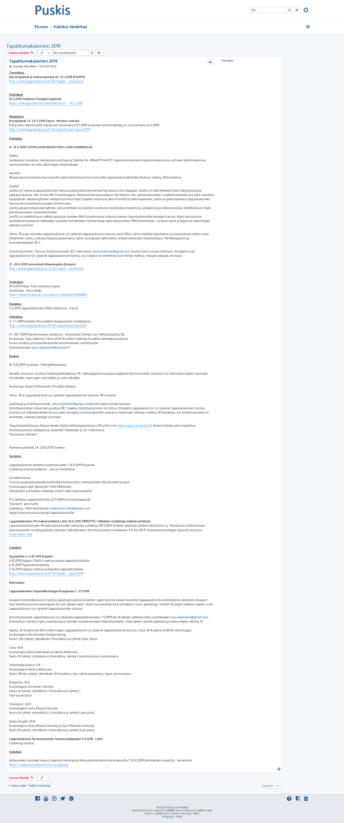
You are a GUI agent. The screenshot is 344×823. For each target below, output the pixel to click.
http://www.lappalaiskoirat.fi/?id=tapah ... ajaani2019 (46, 573)
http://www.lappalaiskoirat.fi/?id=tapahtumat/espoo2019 (49, 129)
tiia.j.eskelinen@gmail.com (189, 617)
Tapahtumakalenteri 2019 (33, 46)
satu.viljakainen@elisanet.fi (50, 347)
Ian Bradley (182, 807)
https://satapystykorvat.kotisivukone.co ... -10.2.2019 (45, 103)
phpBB (169, 810)
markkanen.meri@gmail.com (70, 508)
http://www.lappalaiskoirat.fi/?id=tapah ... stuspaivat (46, 81)
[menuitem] (306, 10)
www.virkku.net (20, 534)
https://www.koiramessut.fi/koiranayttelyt (39, 765)
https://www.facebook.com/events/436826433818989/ (48, 295)
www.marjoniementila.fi (133, 425)
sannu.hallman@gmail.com (111, 251)
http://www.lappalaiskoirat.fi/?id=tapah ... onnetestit (46, 268)
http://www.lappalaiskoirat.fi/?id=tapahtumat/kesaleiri (48, 325)
